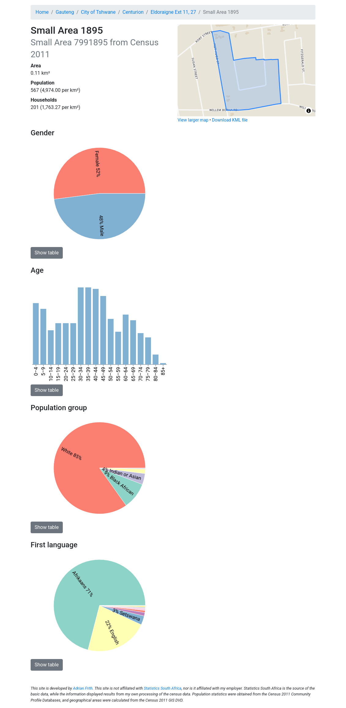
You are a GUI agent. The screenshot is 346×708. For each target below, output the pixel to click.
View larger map (193, 120)
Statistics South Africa (162, 688)
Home (42, 12)
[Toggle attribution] (308, 110)
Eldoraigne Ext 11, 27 (173, 12)
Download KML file (229, 120)
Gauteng (65, 12)
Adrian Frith (82, 688)
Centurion (133, 12)
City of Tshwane (98, 12)
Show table (47, 253)
